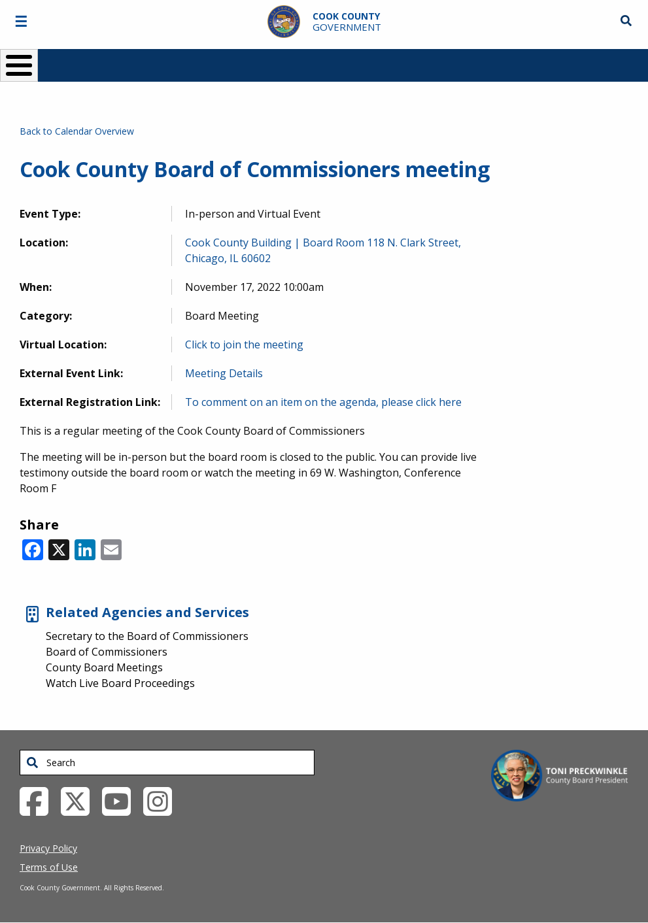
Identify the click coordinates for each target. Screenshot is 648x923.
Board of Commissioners (106, 652)
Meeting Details (224, 373)
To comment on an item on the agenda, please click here (323, 402)
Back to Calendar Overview (77, 131)
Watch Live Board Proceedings (120, 683)
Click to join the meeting (244, 344)
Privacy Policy (48, 848)
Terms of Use (49, 867)
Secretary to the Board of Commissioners (147, 636)
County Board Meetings (104, 667)
